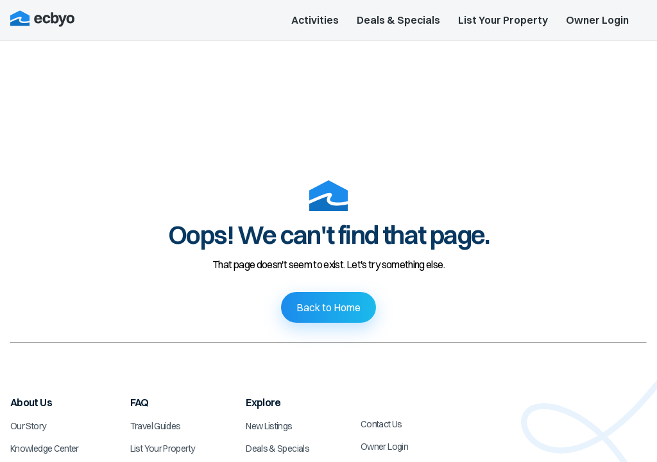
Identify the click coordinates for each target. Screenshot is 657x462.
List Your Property (503, 19)
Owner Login (597, 19)
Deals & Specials (398, 19)
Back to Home (328, 307)
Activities (315, 19)
